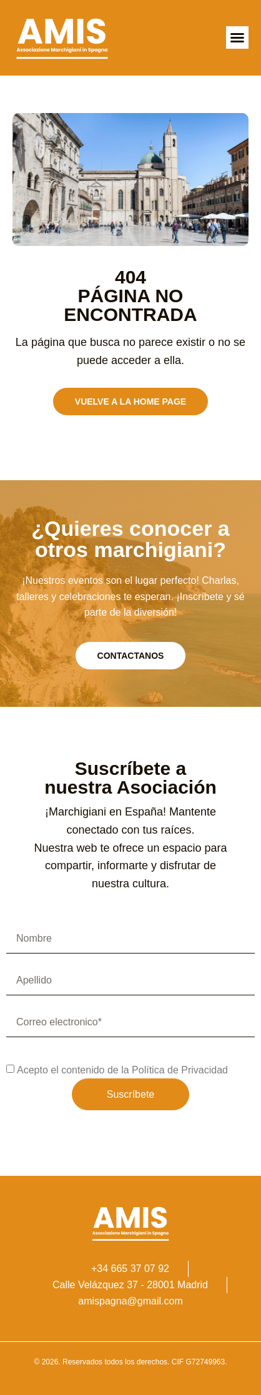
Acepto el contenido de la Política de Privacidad (122, 1070)
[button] (237, 37)
